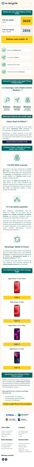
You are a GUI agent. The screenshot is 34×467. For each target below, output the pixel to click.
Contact (20, 436)
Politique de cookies (23, 450)
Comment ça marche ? (7, 431)
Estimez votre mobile (17, 39)
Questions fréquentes (24, 443)
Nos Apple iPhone (5, 446)
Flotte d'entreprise (6, 434)
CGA (19, 448)
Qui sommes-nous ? (23, 431)
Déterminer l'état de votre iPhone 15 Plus (17, 141)
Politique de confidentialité (25, 451)
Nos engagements (23, 433)
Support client (21, 445)
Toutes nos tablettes (6, 445)
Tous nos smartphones (7, 443)
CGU (23, 448)
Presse (20, 434)
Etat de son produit (6, 433)
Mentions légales (22, 446)
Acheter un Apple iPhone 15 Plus (18, 404)
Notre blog (4, 436)
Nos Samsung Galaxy (6, 448)
